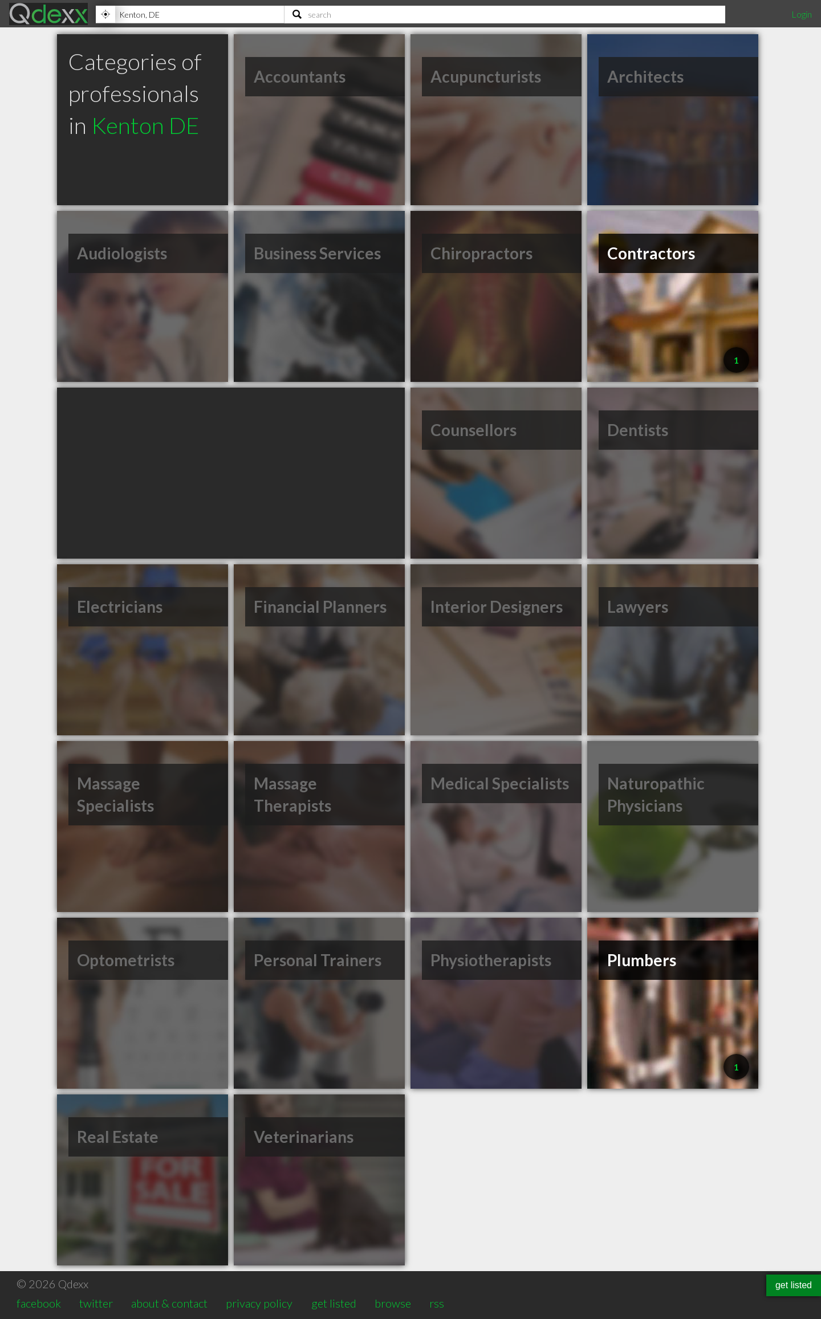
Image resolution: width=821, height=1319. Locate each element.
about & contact (169, 1303)
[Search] (504, 14)
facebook (39, 1303)
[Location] (190, 14)
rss (436, 1303)
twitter (96, 1303)
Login (801, 14)
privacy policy (259, 1303)
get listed (333, 1303)
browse (393, 1303)
